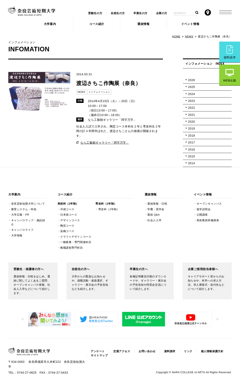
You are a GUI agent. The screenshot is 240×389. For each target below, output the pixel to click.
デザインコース (70, 220)
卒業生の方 (140, 13)
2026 (191, 80)
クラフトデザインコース (75, 236)
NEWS (189, 36)
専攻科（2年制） (106, 203)
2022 (191, 107)
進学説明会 (204, 209)
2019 (191, 128)
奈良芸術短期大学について (28, 203)
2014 (191, 163)
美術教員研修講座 (208, 220)
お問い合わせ (147, 351)
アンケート (98, 351)
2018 (191, 135)
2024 (191, 94)
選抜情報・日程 (157, 203)
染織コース (67, 231)
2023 (191, 100)
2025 (191, 87)
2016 (191, 149)
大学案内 (50, 24)
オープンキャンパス (209, 203)
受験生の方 (95, 13)
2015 (191, 156)
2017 (191, 142)
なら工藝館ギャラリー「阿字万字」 (104, 142)
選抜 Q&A (153, 214)
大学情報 (16, 235)
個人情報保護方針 (212, 351)
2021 (191, 114)
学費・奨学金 (155, 209)
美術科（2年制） (68, 203)
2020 (191, 121)
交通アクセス (121, 351)
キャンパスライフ (22, 229)
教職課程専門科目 (71, 247)
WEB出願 (229, 80)
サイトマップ (99, 355)
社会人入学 (154, 220)
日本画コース (68, 214)
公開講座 (202, 214)
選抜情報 (143, 24)
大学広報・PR (20, 214)
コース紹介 (96, 24)
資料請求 (230, 57)
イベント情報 (190, 24)
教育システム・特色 (24, 209)
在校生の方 (118, 13)
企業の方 (161, 13)
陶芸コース (67, 225)
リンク (188, 351)
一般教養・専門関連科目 (75, 242)
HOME (176, 36)
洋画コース (67, 209)
